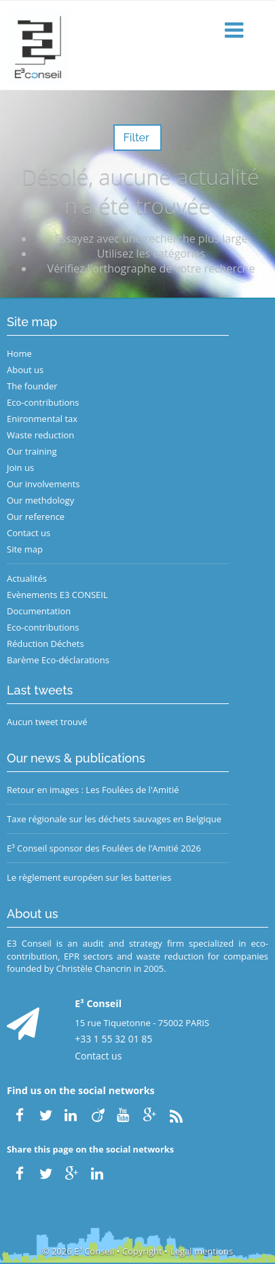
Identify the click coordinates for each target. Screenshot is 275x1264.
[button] (235, 31)
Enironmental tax (42, 418)
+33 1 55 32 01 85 (113, 1038)
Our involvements (43, 484)
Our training (32, 451)
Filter (137, 137)
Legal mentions (201, 1251)
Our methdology (40, 500)
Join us (20, 467)
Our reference (36, 516)
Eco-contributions (43, 402)
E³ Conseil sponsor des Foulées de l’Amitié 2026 (104, 848)
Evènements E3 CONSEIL (57, 595)
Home (19, 353)
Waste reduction (40, 435)
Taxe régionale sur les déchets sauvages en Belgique (114, 819)
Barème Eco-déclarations (58, 660)
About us (25, 370)
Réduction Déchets (45, 643)
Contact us (28, 533)
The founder (32, 386)
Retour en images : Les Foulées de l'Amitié (93, 790)
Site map (25, 549)
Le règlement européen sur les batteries (89, 877)
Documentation (39, 611)
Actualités (27, 578)
